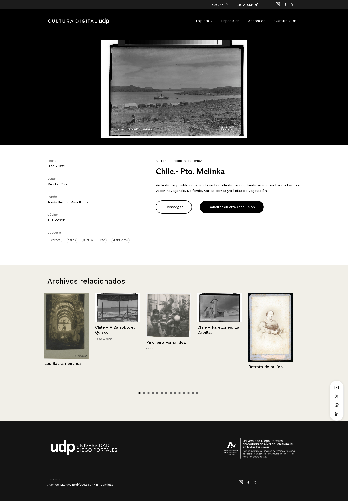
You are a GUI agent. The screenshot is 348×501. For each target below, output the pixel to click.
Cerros (56, 240)
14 (197, 393)
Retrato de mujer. (265, 366)
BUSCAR (220, 4)
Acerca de (256, 21)
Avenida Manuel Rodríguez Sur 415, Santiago (80, 484)
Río (102, 240)
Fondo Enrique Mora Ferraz (67, 202)
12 (188, 393)
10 (179, 393)
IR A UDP (247, 4)
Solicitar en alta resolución (232, 207)
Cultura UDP (285, 21)
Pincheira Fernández (166, 342)
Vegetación (120, 240)
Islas (72, 240)
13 (193, 393)
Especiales (230, 21)
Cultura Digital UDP (78, 23)
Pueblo (88, 240)
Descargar (174, 207)
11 (184, 393)
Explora (204, 21)
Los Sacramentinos (63, 363)
